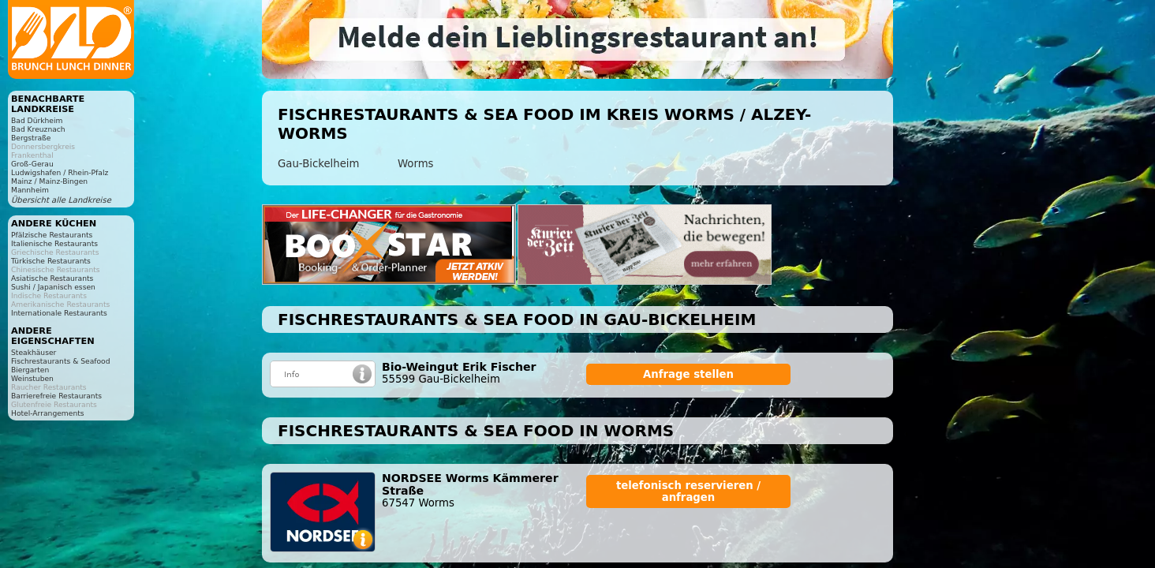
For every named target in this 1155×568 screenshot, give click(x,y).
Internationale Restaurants (59, 312)
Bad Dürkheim (36, 120)
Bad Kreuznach (38, 129)
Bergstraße (30, 137)
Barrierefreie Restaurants (56, 395)
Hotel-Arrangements (47, 413)
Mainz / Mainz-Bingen (49, 181)
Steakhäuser (33, 352)
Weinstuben (32, 378)
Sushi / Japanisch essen (53, 286)
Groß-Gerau (32, 163)
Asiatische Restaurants (52, 278)
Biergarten (30, 369)
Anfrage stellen (688, 374)
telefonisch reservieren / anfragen (688, 491)
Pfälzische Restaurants (51, 234)
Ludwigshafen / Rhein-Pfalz (59, 172)
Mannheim (30, 189)
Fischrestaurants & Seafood (60, 361)
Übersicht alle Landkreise (61, 200)
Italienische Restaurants (54, 243)
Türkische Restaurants (51, 260)
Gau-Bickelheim (318, 164)
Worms (416, 164)
